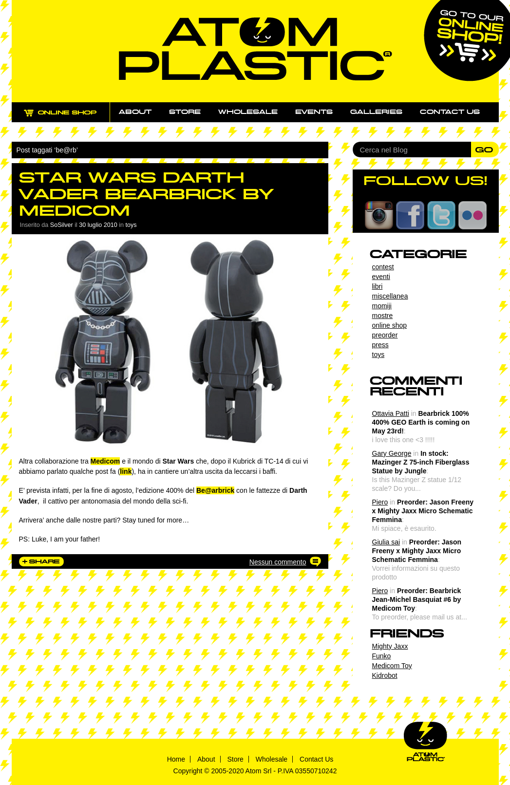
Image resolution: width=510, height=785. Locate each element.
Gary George (392, 453)
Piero (380, 502)
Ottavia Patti (390, 413)
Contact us (450, 112)
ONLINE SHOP (69, 118)
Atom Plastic (255, 49)
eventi (381, 276)
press (380, 345)
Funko (381, 656)
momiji (382, 306)
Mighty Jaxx (390, 646)
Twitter (441, 215)
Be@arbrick (215, 490)
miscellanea (390, 296)
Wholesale (248, 112)
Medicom (105, 461)
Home (176, 759)
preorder (385, 335)
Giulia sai (386, 542)
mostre (382, 315)
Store (185, 112)
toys (131, 225)
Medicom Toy (392, 666)
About (135, 112)
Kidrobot (384, 675)
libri (377, 286)
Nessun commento (277, 562)
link (126, 471)
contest (383, 267)
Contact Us (316, 759)
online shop (389, 325)
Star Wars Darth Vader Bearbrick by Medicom (146, 194)
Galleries (376, 112)
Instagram (379, 215)
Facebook (410, 215)
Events (314, 112)
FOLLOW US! (425, 180)
